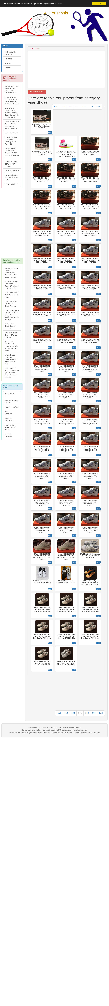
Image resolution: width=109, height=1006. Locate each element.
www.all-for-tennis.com (9, 413)
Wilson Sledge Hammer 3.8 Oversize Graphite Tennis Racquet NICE (11, 359)
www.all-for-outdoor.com (9, 419)
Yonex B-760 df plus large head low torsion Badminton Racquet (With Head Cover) (12, 175)
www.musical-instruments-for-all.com (10, 427)
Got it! (99, 3)
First (56, 107)
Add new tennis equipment (10, 53)
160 (70, 107)
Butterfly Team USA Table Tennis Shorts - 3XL (11, 295)
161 (77, 107)
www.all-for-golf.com (12, 407)
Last (98, 107)
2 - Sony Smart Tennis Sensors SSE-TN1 (10, 326)
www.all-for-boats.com (9, 435)
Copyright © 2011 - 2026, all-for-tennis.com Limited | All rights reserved (55, 727)
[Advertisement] (11, 224)
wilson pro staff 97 (11, 184)
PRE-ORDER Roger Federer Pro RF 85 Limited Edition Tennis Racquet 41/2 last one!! (12, 315)
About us (8, 63)
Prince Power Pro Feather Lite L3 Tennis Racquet (11, 304)
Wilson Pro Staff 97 (11, 133)
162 (84, 107)
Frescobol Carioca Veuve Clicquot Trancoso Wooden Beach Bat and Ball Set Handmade (11, 113)
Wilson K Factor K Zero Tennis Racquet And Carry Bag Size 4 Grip (11, 285)
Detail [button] (50, 132)
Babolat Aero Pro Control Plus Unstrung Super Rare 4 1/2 (11, 140)
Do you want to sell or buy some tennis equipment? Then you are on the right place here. (54, 730)
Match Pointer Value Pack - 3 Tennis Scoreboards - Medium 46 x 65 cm (12, 125)
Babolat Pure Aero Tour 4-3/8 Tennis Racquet (11, 335)
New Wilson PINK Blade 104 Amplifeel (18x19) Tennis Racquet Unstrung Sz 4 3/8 (12, 372)
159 (63, 107)
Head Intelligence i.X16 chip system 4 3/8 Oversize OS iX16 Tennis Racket (11, 100)
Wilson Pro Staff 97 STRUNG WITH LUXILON (11, 164)
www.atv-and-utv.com (9, 395)
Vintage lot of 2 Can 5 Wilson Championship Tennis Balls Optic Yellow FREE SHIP (12, 272)
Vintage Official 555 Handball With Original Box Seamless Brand (11, 89)
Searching (8, 59)
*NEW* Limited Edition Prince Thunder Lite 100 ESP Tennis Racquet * (12, 153)
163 (91, 107)
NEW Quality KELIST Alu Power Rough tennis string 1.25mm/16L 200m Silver (11, 346)
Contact (7, 68)
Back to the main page (36, 92)
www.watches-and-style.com (11, 401)
